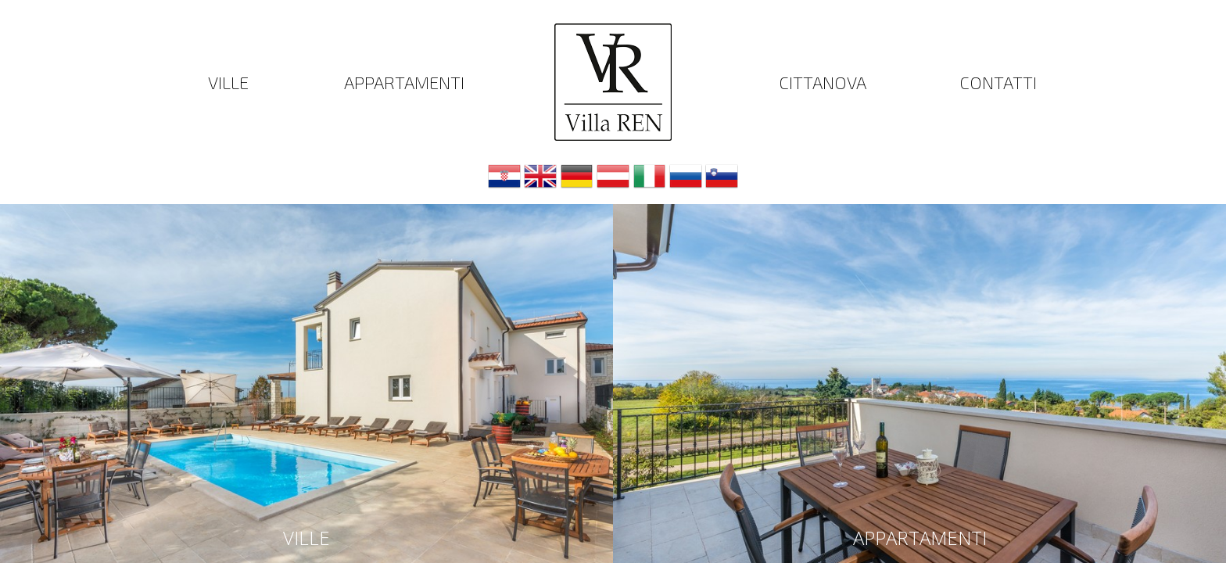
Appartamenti (404, 82)
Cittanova (822, 82)
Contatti (998, 82)
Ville (228, 82)
